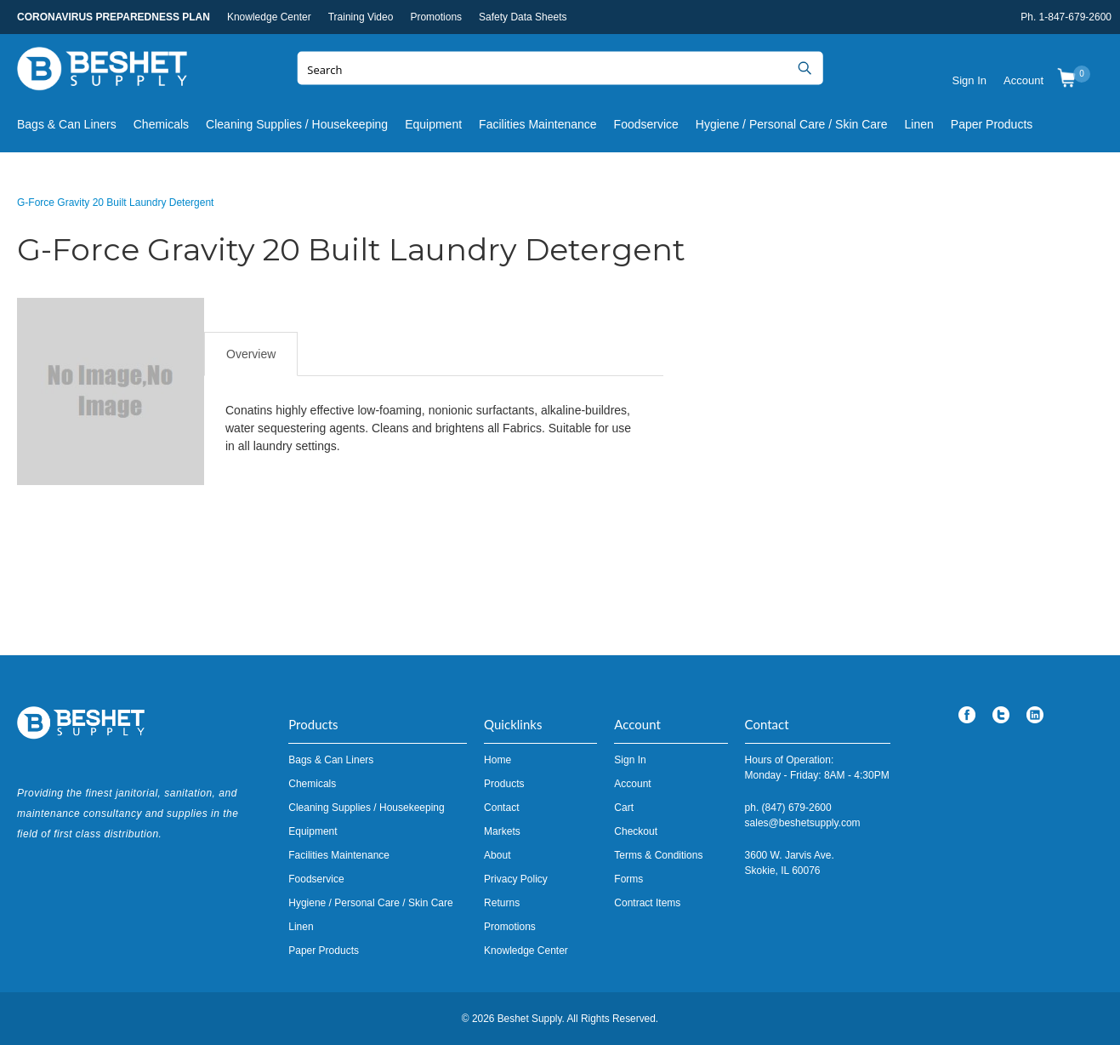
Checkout (635, 831)
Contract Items (647, 903)
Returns (502, 903)
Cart (624, 808)
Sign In (969, 80)
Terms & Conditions (658, 855)
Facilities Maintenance (538, 124)
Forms (628, 879)
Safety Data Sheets (522, 17)
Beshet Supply (102, 72)
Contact (501, 808)
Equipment (433, 124)
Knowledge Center (269, 17)
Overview (251, 354)
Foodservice (646, 124)
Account (1023, 80)
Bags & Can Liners (67, 124)
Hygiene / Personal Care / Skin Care (792, 124)
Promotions (436, 17)
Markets (502, 831)
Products (504, 784)
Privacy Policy (516, 879)
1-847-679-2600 (1075, 17)
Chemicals (161, 124)
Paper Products (992, 124)
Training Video (361, 17)
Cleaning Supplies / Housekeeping (297, 124)
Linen (919, 124)
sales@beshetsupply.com (803, 823)
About (497, 855)
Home (497, 760)
